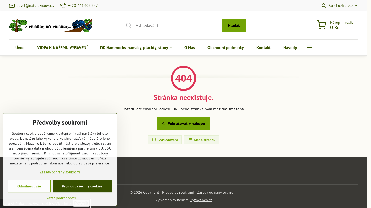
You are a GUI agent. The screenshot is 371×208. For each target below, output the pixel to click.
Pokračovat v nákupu (182, 123)
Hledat (234, 25)
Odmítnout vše (29, 201)
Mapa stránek (201, 139)
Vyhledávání (165, 139)
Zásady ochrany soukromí (217, 192)
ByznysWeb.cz (201, 200)
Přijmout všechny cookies (82, 201)
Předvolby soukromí (178, 192)
